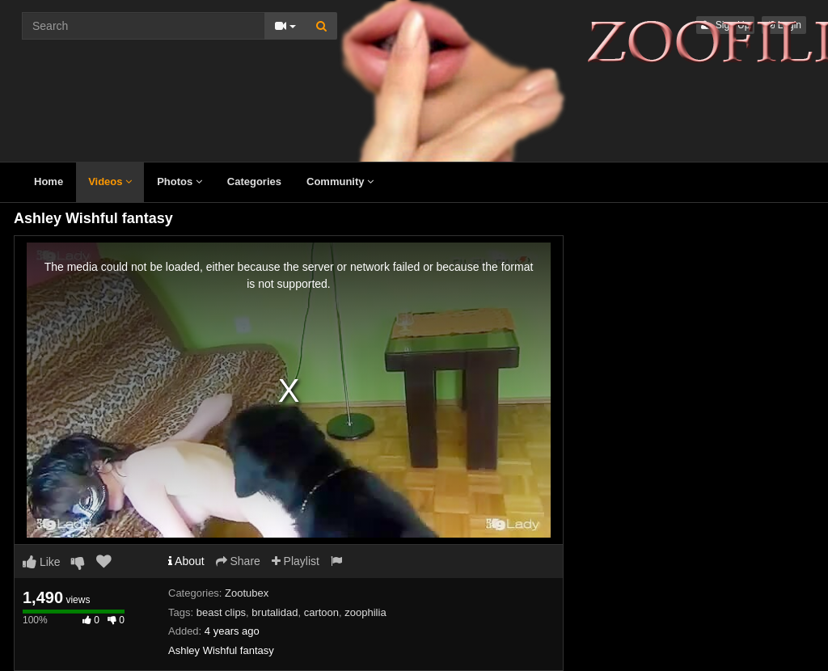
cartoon (321, 612)
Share (238, 561)
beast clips (221, 612)
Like (42, 561)
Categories (254, 181)
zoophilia (365, 612)
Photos (179, 181)
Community (340, 181)
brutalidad (274, 612)
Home (48, 181)
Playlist (295, 561)
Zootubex (246, 593)
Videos (110, 181)
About (186, 561)
